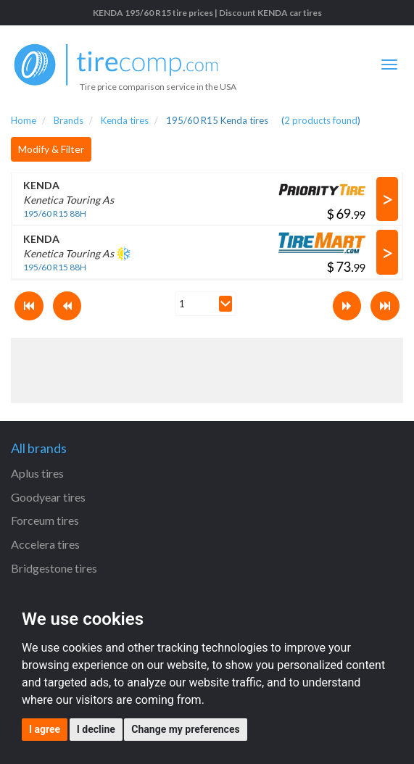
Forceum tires (45, 520)
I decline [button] (96, 729)
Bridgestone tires (54, 568)
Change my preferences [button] (185, 729)
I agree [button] (44, 729)
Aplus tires (37, 473)
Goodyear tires (48, 497)
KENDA (41, 185)
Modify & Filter (51, 149)
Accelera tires (45, 544)
